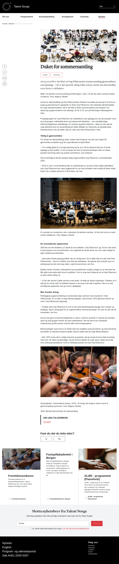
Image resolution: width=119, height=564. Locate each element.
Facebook (91, 545)
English (6, 547)
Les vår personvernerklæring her (76, 529)
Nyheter (11, 24)
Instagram (91, 548)
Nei (59, 439)
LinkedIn (91, 550)
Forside (4, 24)
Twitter (90, 552)
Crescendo (56, 75)
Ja (46, 439)
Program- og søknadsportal (19, 551)
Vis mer (47, 422)
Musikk (45, 75)
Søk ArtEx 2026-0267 (15, 555)
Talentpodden (92, 554)
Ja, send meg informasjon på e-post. (47, 529)
